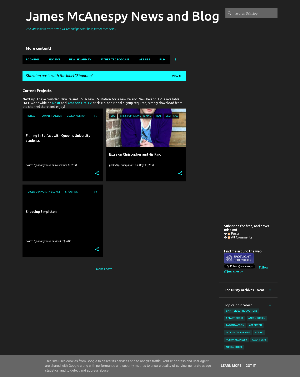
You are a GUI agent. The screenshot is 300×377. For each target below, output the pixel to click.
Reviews (54, 59)
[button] (96, 173)
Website (144, 59)
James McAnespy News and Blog (122, 16)
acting (259, 332)
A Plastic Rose (234, 318)
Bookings (32, 59)
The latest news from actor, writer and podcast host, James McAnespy (71, 29)
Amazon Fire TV (80, 103)
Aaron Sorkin (256, 318)
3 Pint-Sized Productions (242, 311)
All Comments (240, 237)
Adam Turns (259, 339)
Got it (250, 366)
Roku (56, 103)
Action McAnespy (236, 339)
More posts (104, 269)
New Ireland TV (80, 59)
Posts (234, 233)
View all (177, 76)
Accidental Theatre (238, 332)
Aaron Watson (235, 325)
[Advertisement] (202, 146)
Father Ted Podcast (115, 59)
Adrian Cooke (234, 347)
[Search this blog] (256, 13)
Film (162, 59)
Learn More (231, 366)
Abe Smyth (255, 325)
